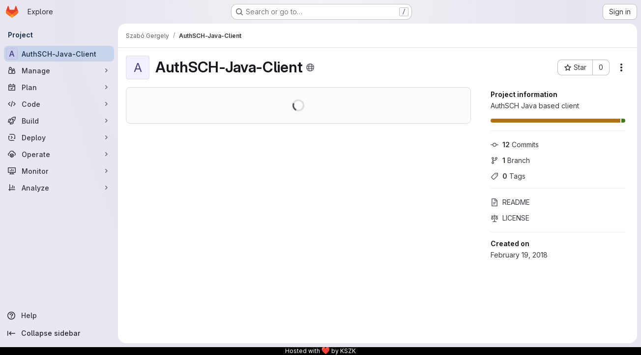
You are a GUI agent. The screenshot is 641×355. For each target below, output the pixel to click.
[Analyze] (59, 187)
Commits (515, 144)
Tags (508, 176)
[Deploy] (59, 137)
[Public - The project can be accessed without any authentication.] (310, 67)
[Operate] (59, 154)
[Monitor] (59, 171)
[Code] (59, 104)
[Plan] (59, 87)
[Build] (59, 121)
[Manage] (59, 70)
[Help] (59, 315)
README (510, 202)
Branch (510, 160)
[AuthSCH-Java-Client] (59, 54)
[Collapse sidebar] (59, 333)
